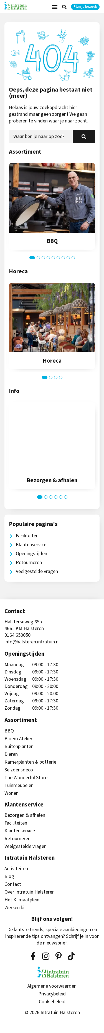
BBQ (9, 731)
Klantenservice (19, 831)
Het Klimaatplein (21, 900)
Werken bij (15, 908)
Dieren (11, 754)
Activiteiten (16, 869)
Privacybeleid (52, 994)
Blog (9, 876)
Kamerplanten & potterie (30, 762)
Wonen (11, 793)
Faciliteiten (15, 823)
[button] (55, 7)
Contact (12, 884)
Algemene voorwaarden (52, 986)
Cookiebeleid (52, 1002)
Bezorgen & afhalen (24, 815)
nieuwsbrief (55, 942)
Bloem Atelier (18, 739)
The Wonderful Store (25, 778)
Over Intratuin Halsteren (29, 892)
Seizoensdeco (18, 770)
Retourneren (17, 839)
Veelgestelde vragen (25, 846)
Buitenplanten (19, 746)
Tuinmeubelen (19, 785)
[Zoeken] (84, 136)
